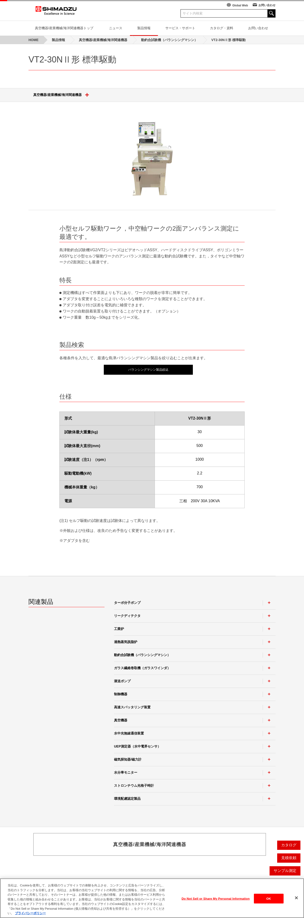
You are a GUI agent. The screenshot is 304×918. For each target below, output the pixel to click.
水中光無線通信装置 (129, 733)
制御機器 (120, 694)
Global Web (240, 5)
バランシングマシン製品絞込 (148, 369)
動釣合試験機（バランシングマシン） (142, 655)
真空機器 (120, 720)
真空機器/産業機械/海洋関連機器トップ (64, 28)
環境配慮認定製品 (127, 798)
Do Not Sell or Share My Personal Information (216, 900)
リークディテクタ (127, 616)
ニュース (115, 28)
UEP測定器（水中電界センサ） (137, 746)
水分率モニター (125, 772)
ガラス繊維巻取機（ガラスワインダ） (142, 668)
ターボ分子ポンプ (127, 603)
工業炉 (119, 629)
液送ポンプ (122, 681)
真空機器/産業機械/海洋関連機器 (62, 95)
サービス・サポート (180, 28)
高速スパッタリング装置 (132, 707)
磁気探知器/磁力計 (128, 759)
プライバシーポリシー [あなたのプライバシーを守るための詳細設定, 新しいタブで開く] (30, 915)
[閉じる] (296, 899)
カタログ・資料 (221, 28)
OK (268, 900)
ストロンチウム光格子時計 (134, 785)
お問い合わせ (267, 5)
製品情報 (144, 28)
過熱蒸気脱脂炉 (125, 642)
